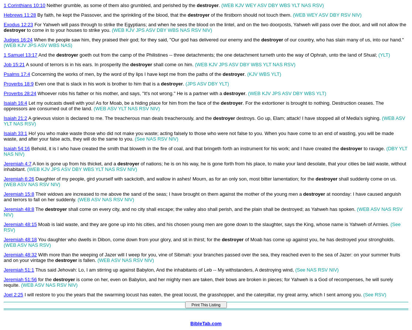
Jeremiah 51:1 (19, 270)
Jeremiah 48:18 (20, 239)
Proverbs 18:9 (19, 84)
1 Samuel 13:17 (20, 55)
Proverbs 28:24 (20, 93)
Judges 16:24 (18, 40)
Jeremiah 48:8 (19, 209)
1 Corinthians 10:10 (24, 5)
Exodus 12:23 (18, 24)
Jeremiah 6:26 (19, 179)
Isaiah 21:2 (15, 118)
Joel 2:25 (13, 294)
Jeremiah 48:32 (20, 254)
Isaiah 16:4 (15, 103)
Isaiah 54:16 (17, 148)
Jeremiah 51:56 (20, 279)
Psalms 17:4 (17, 74)
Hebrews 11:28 (20, 15)
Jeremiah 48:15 (20, 224)
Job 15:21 (14, 64)
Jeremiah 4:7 (17, 163)
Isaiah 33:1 (15, 133)
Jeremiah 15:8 (19, 194)
